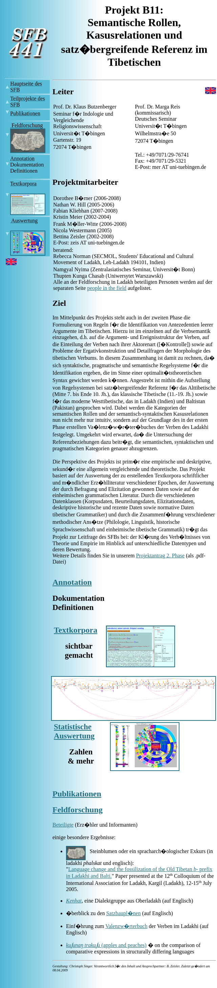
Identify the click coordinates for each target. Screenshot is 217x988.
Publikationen (76, 793)
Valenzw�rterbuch (126, 926)
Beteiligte (62, 825)
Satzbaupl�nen (123, 913)
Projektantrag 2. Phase (160, 555)
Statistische (72, 726)
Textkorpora (75, 630)
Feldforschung (77, 809)
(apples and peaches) (122, 945)
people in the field (106, 288)
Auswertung (74, 735)
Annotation (72, 582)
